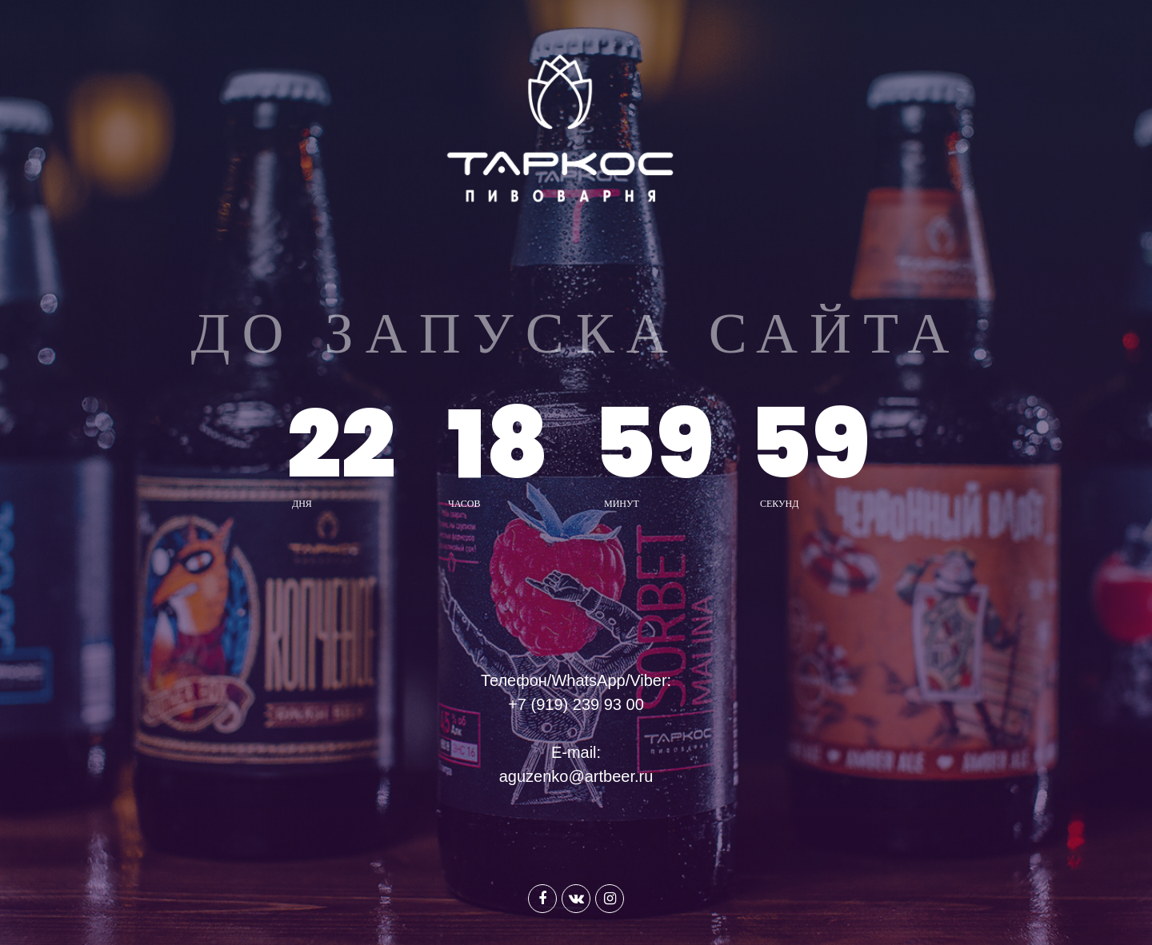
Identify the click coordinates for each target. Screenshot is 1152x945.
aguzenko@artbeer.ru (576, 776)
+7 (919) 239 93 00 (576, 704)
